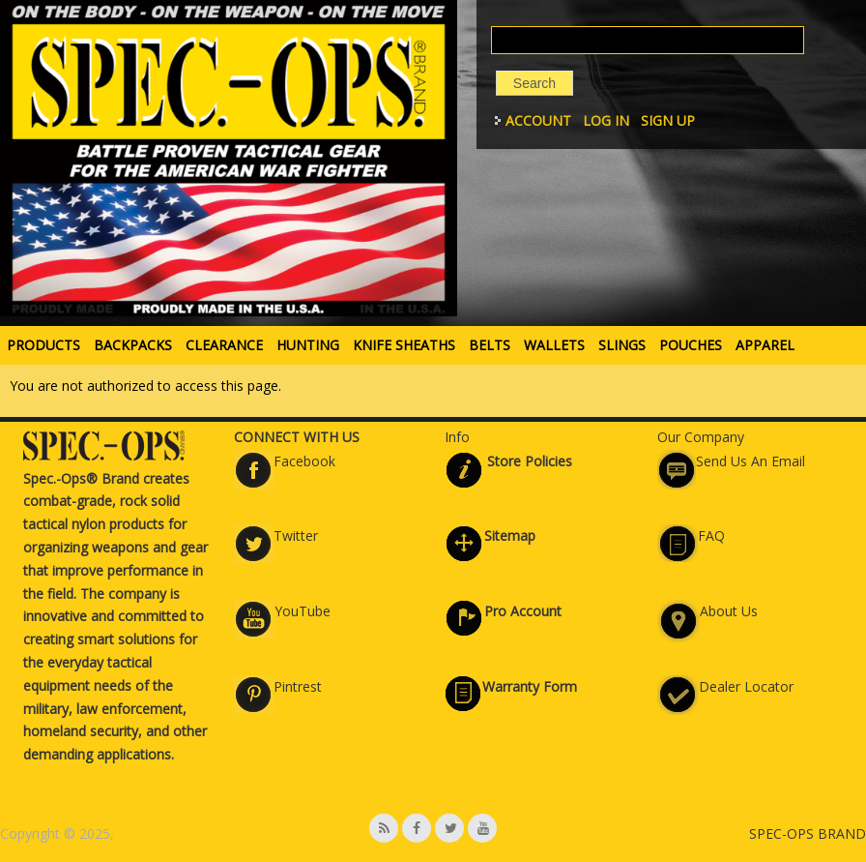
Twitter (296, 535)
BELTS (489, 345)
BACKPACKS (133, 345)
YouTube (302, 611)
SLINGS (622, 345)
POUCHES (690, 345)
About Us (729, 611)
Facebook (304, 461)
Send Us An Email (750, 461)
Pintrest (298, 686)
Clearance (224, 345)
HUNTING (307, 345)
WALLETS (554, 345)
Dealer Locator (746, 686)
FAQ (711, 535)
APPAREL (765, 345)
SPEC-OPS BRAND (807, 833)
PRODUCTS (43, 345)
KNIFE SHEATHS (404, 345)
